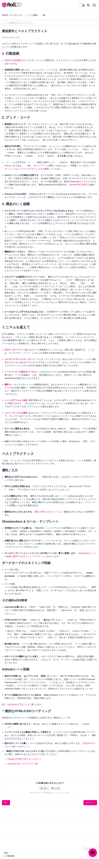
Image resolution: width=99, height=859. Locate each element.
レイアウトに (42, 166)
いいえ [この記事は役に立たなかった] (57, 788)
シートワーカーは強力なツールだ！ (21, 372)
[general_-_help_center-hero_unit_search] (49, 23)
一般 (43, 15)
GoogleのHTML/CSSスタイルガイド (24, 759)
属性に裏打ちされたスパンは (48, 512)
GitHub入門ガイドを (19, 704)
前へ (6, 802)
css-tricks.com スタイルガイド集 (22, 763)
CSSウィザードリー (14, 350)
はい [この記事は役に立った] (45, 788)
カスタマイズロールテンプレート (20, 359)
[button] (94, 5)
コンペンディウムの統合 (16, 413)
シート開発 (32, 15)
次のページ (90, 802)
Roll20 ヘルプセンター (12, 15)
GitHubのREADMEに (79, 184)
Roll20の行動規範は (14, 60)
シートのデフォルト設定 (16, 400)
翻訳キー (9, 384)
